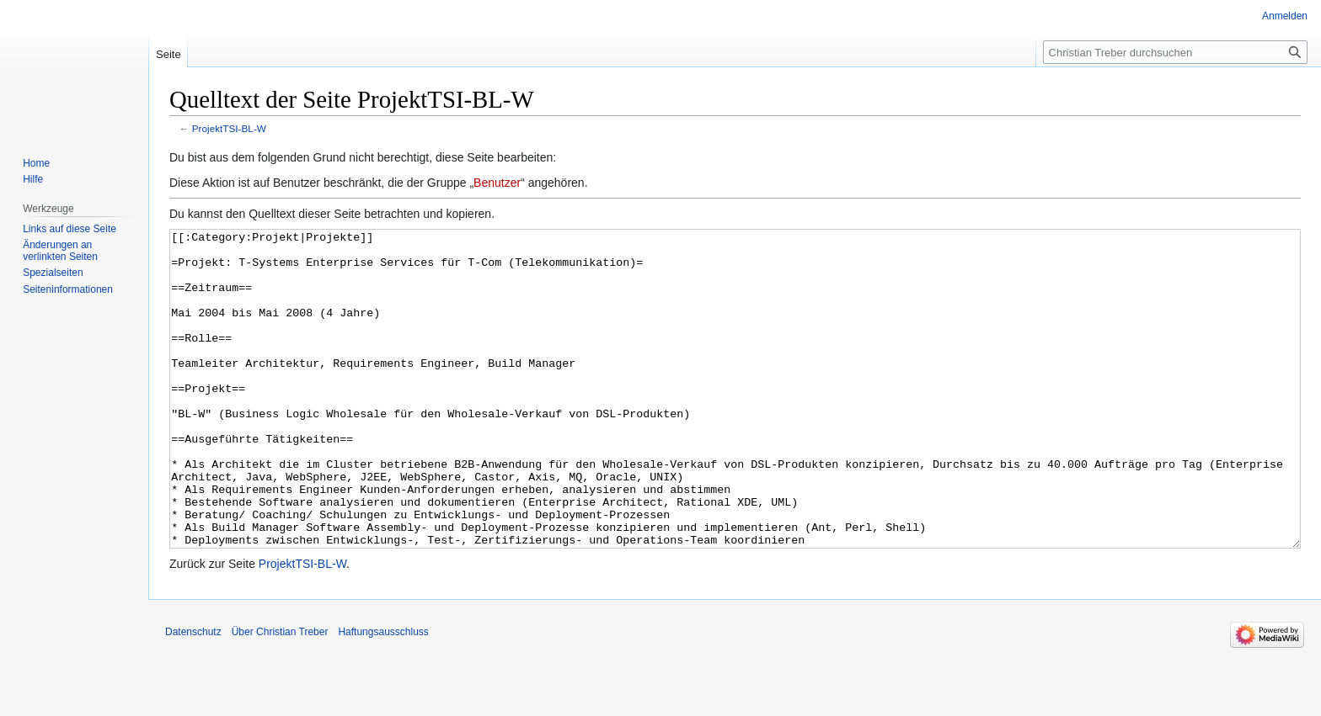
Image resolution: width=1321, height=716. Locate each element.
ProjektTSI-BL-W (229, 128)
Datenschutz (193, 695)
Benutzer (497, 182)
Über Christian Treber (280, 695)
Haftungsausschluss (383, 695)
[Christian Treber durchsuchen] (1175, 52)
